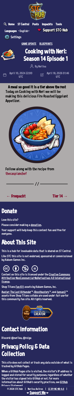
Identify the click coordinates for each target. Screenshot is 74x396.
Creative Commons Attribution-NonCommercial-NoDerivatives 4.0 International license (36, 277)
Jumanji (61, 292)
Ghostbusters (41, 292)
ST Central (23, 24)
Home (11, 24)
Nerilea (42, 66)
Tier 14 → (60, 196)
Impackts (47, 24)
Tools (59, 24)
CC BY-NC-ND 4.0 (56, 388)
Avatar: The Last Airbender (16, 292)
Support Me (38, 392)
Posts (35, 24)
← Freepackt (15, 196)
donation (36, 225)
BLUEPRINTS (45, 43)
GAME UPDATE (29, 43)
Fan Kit (20, 286)
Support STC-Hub (55, 30)
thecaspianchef (16, 173)
